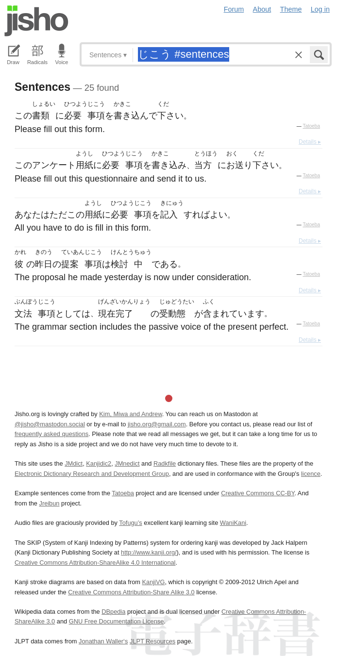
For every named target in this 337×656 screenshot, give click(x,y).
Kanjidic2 (98, 463)
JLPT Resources (152, 641)
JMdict (74, 463)
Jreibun (49, 503)
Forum (234, 9)
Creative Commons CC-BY (257, 493)
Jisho (36, 20)
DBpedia (113, 611)
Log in (320, 9)
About (262, 9)
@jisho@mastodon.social (50, 424)
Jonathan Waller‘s (103, 641)
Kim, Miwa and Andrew (130, 414)
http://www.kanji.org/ (149, 552)
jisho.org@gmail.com (157, 424)
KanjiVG (153, 582)
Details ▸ (310, 141)
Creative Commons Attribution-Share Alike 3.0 (131, 592)
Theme (291, 9)
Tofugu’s (130, 522)
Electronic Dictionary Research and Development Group (92, 473)
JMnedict (127, 463)
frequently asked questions (51, 433)
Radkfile (164, 463)
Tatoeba (311, 126)
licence (310, 473)
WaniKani (233, 522)
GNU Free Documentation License (116, 621)
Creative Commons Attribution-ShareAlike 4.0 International (95, 562)
